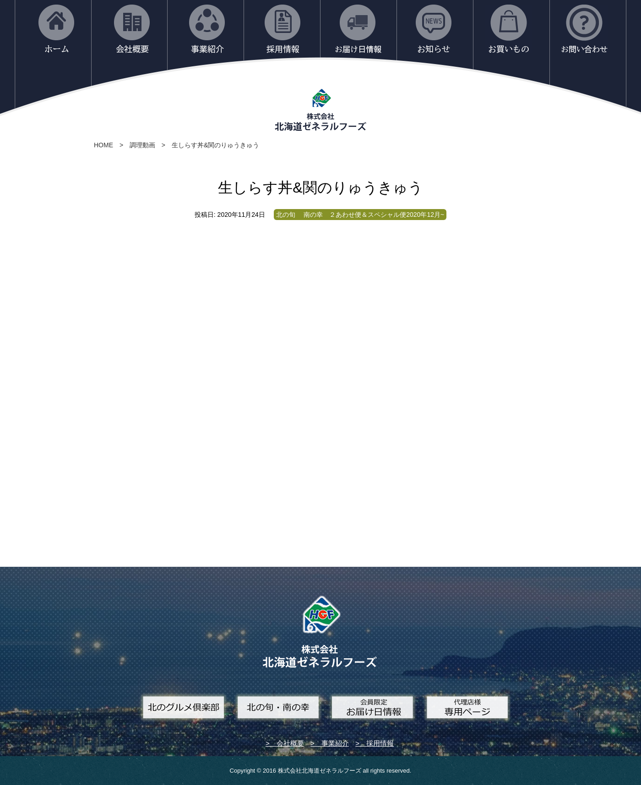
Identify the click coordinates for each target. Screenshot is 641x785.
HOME (103, 145)
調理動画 (142, 145)
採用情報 (380, 743)
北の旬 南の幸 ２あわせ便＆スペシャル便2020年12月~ (360, 214)
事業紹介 (335, 743)
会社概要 (290, 743)
